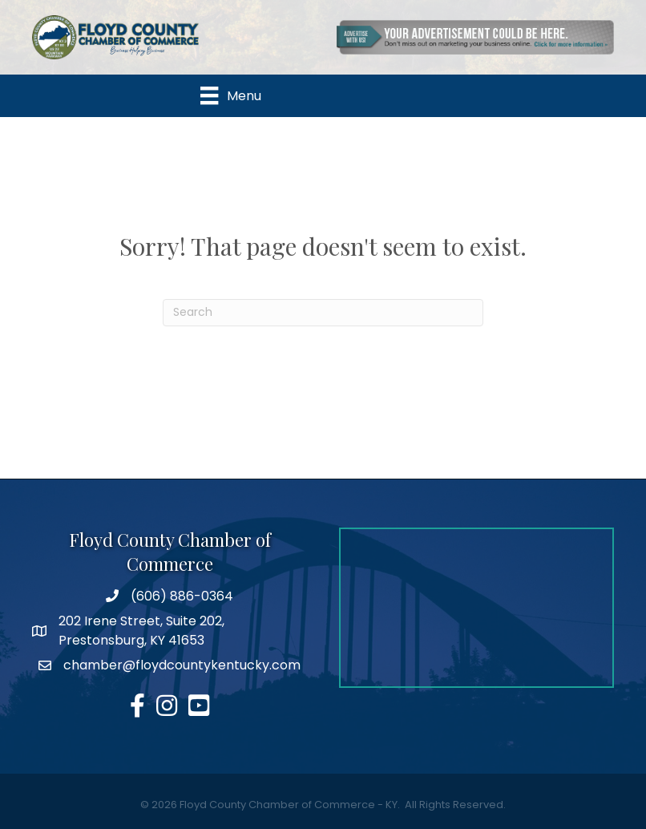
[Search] (323, 312)
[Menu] (230, 95)
